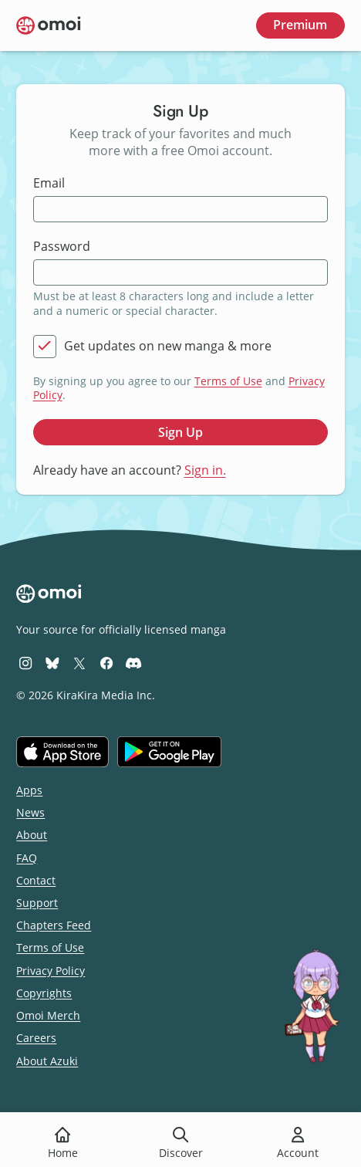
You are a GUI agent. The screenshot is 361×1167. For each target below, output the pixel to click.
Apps (29, 790)
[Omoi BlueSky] (52, 662)
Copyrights (44, 993)
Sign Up (180, 432)
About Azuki (47, 1061)
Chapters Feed (53, 925)
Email (49, 183)
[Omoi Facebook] (106, 662)
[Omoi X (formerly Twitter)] (79, 662)
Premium (300, 24)
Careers (36, 1037)
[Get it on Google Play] (169, 751)
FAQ (26, 858)
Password (61, 246)
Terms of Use (228, 381)
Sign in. (205, 470)
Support (37, 902)
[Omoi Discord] (133, 662)
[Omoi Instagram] (25, 662)
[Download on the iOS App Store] (62, 751)
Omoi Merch (48, 1015)
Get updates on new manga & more (168, 346)
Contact (36, 880)
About (31, 834)
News (30, 812)
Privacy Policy (50, 970)
